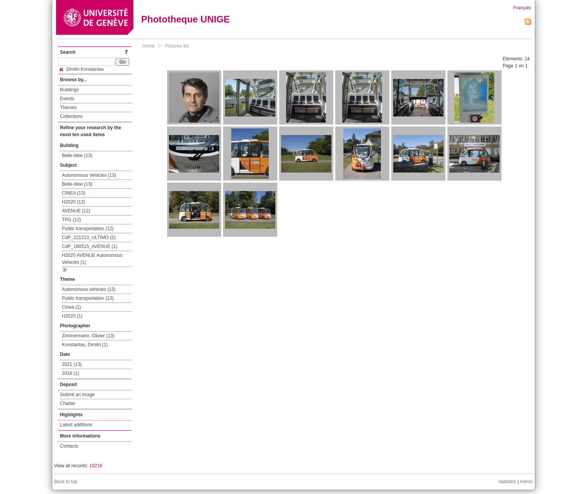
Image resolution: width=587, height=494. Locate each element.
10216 (95, 465)
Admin (526, 481)
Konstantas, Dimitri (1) (85, 344)
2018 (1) (70, 373)
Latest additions (76, 424)
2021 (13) (72, 364)
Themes (68, 107)
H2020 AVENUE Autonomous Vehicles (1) (92, 259)
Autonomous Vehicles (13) (89, 175)
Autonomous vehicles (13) (89, 289)
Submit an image (77, 394)
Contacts (69, 446)
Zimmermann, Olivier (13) (88, 335)
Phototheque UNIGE (185, 19)
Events (67, 98)
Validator (507, 481)
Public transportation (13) (88, 298)
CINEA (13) (73, 193)
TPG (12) (71, 219)
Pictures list (177, 46)
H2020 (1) (72, 316)
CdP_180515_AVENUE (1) (89, 246)
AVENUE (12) (76, 211)
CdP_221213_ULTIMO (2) (89, 237)
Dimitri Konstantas (82, 69)
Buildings (69, 89)
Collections (71, 116)
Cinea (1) (71, 307)
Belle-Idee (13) (77, 155)
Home (148, 46)
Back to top (65, 481)
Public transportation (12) (88, 228)
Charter (67, 403)
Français (522, 7)
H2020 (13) (73, 202)
